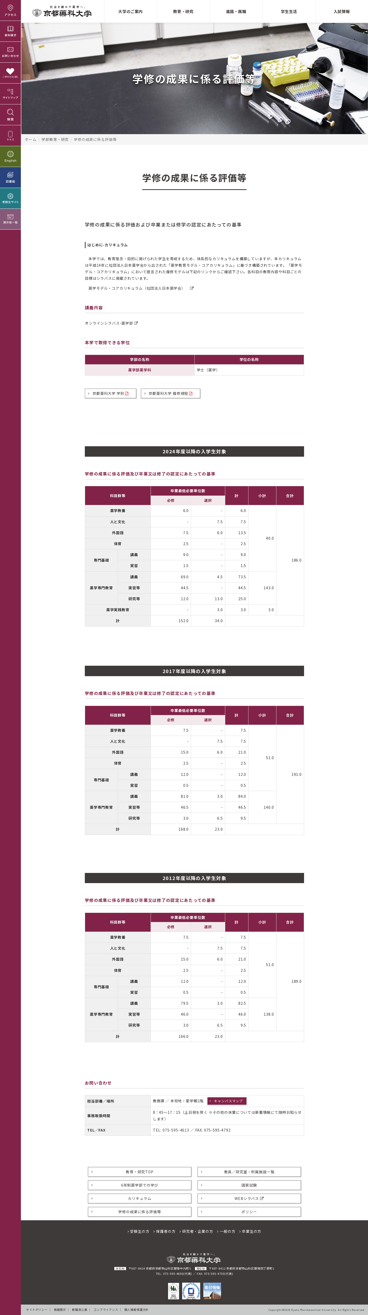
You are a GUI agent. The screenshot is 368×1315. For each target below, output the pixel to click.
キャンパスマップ (228, 1100)
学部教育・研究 (55, 139)
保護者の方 (164, 1231)
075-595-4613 (176, 1130)
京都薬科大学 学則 (110, 393)
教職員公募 (79, 1309)
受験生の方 (139, 1231)
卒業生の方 (250, 1231)
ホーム (31, 139)
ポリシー (249, 1211)
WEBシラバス (249, 1198)
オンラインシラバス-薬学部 (111, 323)
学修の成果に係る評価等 (139, 1211)
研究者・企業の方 (196, 1231)
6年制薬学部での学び (139, 1185)
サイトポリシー (37, 1309)
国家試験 (249, 1185)
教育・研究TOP (139, 1171)
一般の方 (226, 1231)
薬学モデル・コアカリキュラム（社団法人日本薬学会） (141, 288)
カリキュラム (139, 1198)
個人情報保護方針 (136, 1309)
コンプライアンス (105, 1309)
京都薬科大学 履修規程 (171, 393)
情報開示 (60, 1309)
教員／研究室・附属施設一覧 (249, 1171)
